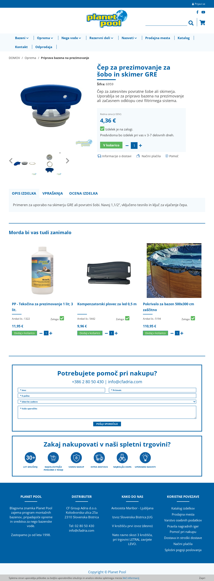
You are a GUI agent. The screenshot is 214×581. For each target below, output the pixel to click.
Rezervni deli (101, 38)
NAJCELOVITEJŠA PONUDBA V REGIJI (53, 468)
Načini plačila (151, 156)
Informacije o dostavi (116, 156)
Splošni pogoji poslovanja (183, 550)
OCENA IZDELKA (83, 193)
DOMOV (14, 58)
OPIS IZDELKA (24, 193)
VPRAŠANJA (52, 193)
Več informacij (131, 578)
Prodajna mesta (157, 38)
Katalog (184, 38)
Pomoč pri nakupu (183, 532)
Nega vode (71, 38)
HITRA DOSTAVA (99, 466)
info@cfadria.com (125, 381)
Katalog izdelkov (183, 508)
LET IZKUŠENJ (30, 466)
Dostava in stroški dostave (183, 538)
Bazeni (22, 38)
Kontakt (21, 47)
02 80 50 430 (84, 526)
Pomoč (173, 156)
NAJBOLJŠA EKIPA (122, 466)
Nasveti (130, 38)
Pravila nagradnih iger (183, 526)
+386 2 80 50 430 (88, 381)
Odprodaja (43, 47)
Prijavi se (200, 4)
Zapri (202, 578)
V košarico (111, 145)
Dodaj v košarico (24, 333)
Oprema (45, 38)
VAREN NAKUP (76, 466)
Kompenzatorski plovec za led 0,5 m (107, 304)
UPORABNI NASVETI (145, 466)
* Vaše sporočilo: (107, 412)
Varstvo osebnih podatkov (183, 520)
